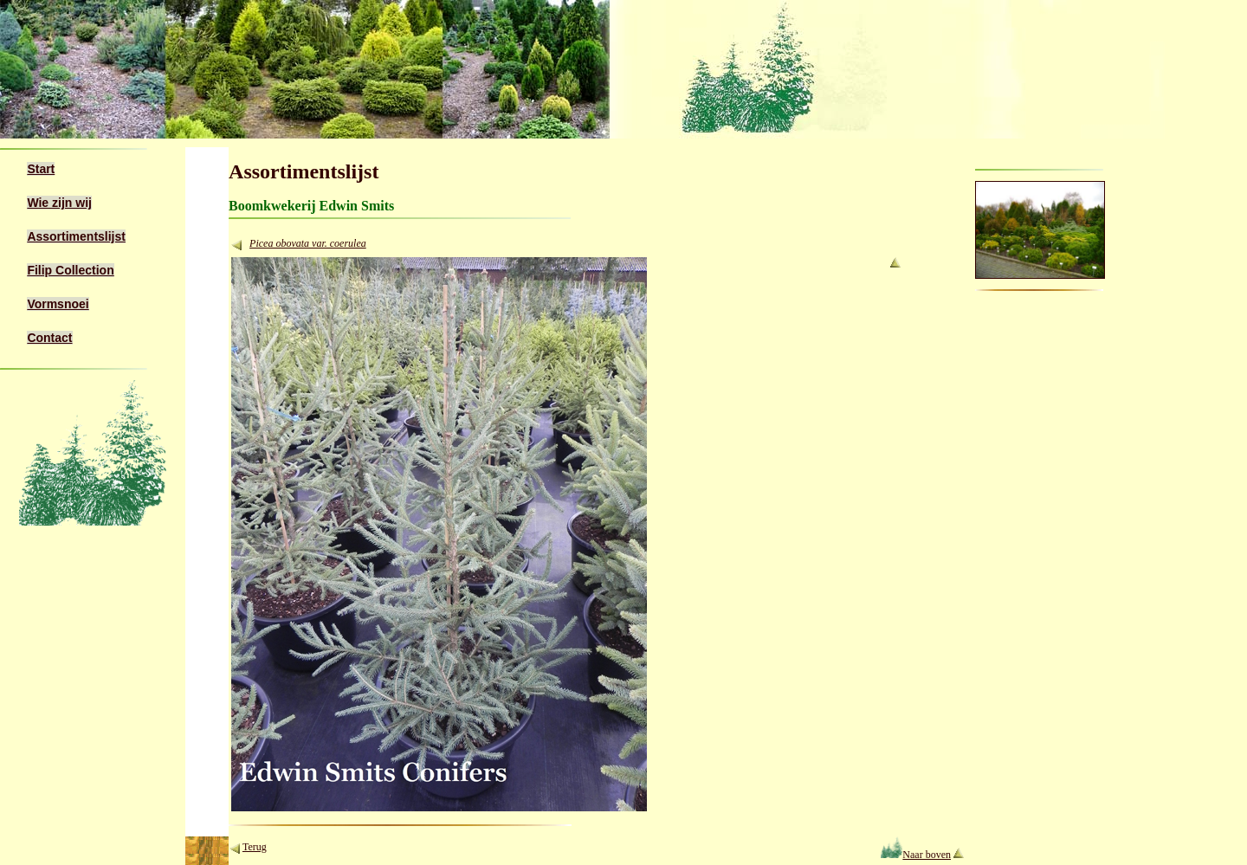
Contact (49, 338)
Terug (254, 847)
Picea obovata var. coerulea (307, 243)
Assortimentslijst (76, 236)
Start (41, 169)
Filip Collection (70, 270)
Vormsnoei (57, 304)
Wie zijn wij (59, 203)
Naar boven (916, 855)
